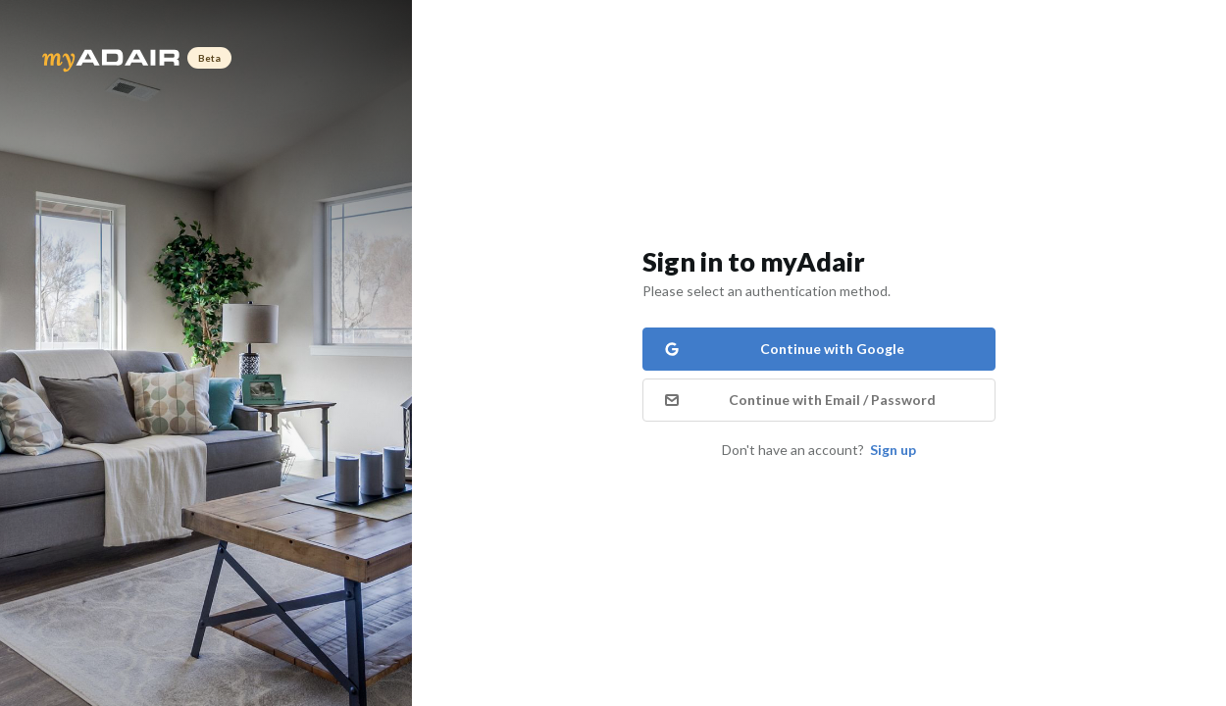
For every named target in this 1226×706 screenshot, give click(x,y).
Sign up (893, 449)
